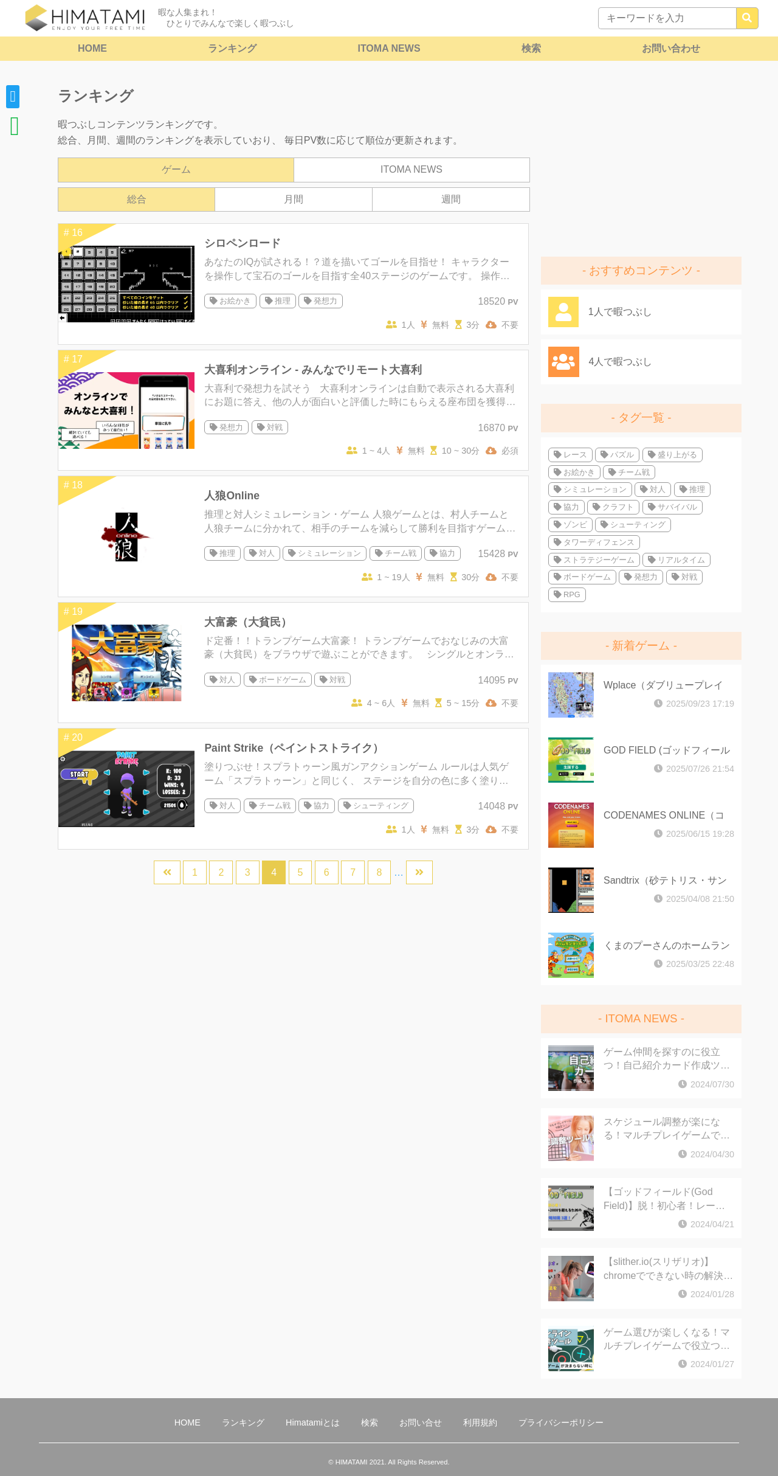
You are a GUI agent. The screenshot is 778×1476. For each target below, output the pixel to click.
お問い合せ (420, 1422)
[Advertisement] (641, 161)
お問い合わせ (671, 48)
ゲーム (176, 169)
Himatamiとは (313, 1422)
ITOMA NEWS (388, 48)
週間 (451, 199)
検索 (531, 48)
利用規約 (480, 1422)
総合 (136, 199)
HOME (92, 48)
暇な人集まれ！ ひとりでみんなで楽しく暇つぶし (226, 17)
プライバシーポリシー (561, 1422)
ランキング (232, 48)
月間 (293, 199)
